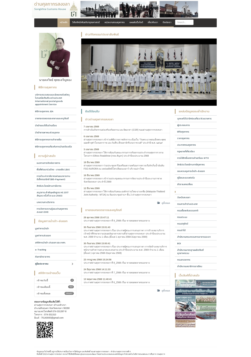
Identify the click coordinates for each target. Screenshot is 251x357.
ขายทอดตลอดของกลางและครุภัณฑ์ (52, 118)
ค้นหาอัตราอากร (42, 256)
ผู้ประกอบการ (183, 125)
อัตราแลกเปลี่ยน (185, 184)
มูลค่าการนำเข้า (42, 228)
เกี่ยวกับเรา (153, 22)
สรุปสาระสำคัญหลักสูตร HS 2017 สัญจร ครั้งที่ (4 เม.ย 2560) (53, 194)
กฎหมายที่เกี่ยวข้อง (186, 151)
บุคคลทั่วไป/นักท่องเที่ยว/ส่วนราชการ (194, 118)
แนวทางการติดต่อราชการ (48, 163)
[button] (91, 72)
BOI (179, 243)
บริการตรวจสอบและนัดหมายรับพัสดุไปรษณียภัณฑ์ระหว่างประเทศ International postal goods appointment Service (52, 99)
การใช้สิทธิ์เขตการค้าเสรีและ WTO (193, 158)
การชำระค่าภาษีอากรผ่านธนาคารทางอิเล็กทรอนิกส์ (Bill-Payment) (53, 177)
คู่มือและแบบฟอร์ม (186, 177)
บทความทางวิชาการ (46, 202)
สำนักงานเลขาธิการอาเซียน (189, 266)
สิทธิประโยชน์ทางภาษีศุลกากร (191, 164)
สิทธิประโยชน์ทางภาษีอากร (49, 186)
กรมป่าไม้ (181, 230)
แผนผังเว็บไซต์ (136, 22)
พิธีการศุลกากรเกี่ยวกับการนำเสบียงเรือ (53, 146)
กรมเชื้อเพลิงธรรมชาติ (187, 210)
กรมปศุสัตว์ (182, 223)
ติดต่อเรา (167, 22)
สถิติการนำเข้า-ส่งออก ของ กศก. (50, 242)
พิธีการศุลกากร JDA (44, 111)
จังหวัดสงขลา (183, 197)
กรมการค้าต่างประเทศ (187, 204)
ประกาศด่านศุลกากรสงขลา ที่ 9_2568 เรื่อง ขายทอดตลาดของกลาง (117, 219)
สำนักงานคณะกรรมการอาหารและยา (194, 237)
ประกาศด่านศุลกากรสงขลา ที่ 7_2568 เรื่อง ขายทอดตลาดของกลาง (117, 271)
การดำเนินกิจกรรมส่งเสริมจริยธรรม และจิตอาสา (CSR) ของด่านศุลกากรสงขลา (123, 128)
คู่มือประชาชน (41, 264)
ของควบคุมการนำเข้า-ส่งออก (191, 171)
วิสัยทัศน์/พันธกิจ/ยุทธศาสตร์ (86, 22)
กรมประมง (182, 217)
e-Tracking (40, 249)
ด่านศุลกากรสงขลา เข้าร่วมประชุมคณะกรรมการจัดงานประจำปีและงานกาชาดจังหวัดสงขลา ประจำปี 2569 (123, 178)
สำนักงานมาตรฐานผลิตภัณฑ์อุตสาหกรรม (190, 251)
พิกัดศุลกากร (183, 131)
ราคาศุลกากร (183, 138)
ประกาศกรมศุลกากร (186, 145)
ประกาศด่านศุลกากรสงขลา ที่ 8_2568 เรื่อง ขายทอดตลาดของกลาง (117, 261)
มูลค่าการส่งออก (43, 235)
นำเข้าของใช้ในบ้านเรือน (46, 125)
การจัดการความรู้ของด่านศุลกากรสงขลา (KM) (52, 210)
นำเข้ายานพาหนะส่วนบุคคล (47, 132)
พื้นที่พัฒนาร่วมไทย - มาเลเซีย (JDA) (53, 169)
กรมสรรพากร (183, 260)
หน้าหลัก (63, 22)
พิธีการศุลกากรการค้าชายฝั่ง (48, 139)
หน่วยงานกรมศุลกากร (115, 22)
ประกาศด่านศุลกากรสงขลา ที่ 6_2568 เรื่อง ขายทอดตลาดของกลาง (117, 281)
